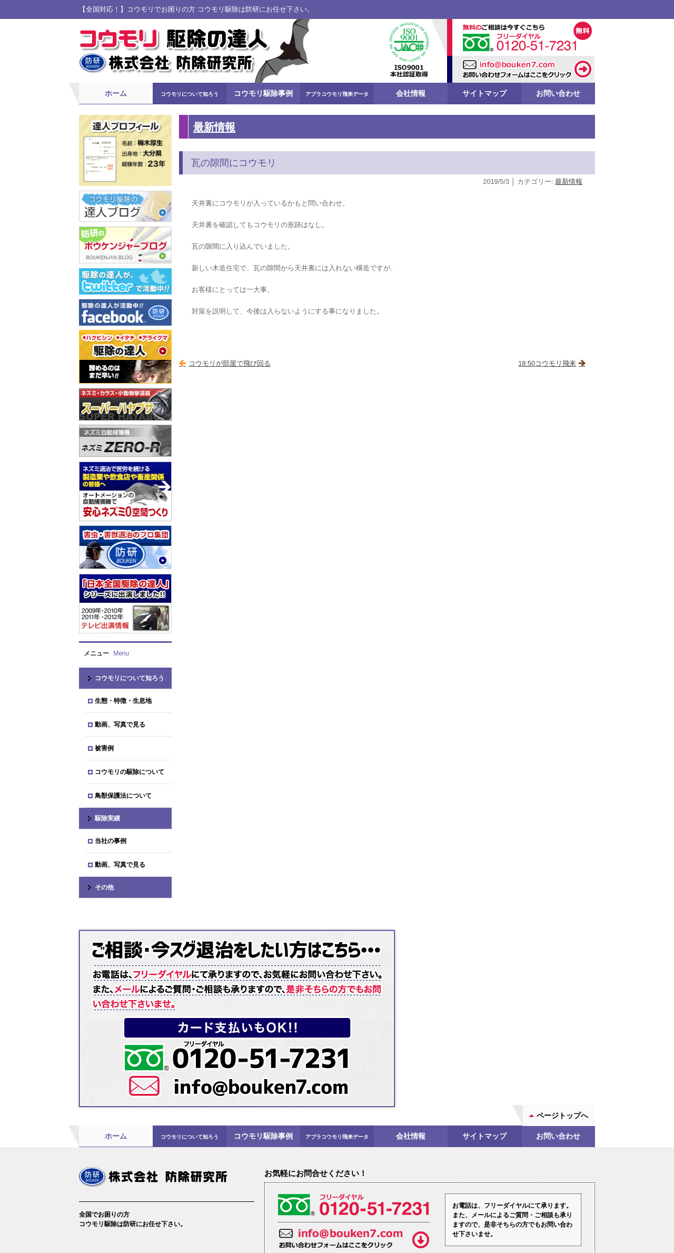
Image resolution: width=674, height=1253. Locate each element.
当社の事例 (110, 841)
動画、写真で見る (120, 724)
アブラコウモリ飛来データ (337, 94)
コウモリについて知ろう (190, 94)
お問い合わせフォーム (431, 1191)
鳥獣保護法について (123, 795)
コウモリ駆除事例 (263, 93)
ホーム (116, 93)
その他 (104, 887)
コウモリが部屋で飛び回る (230, 363)
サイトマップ (484, 93)
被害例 (104, 748)
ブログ (192, 1182)
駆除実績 (107, 818)
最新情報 (214, 127)
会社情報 (410, 93)
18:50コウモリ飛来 (547, 363)
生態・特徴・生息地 (123, 700)
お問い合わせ (558, 93)
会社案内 (107, 1182)
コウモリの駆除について (129, 772)
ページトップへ (562, 1024)
